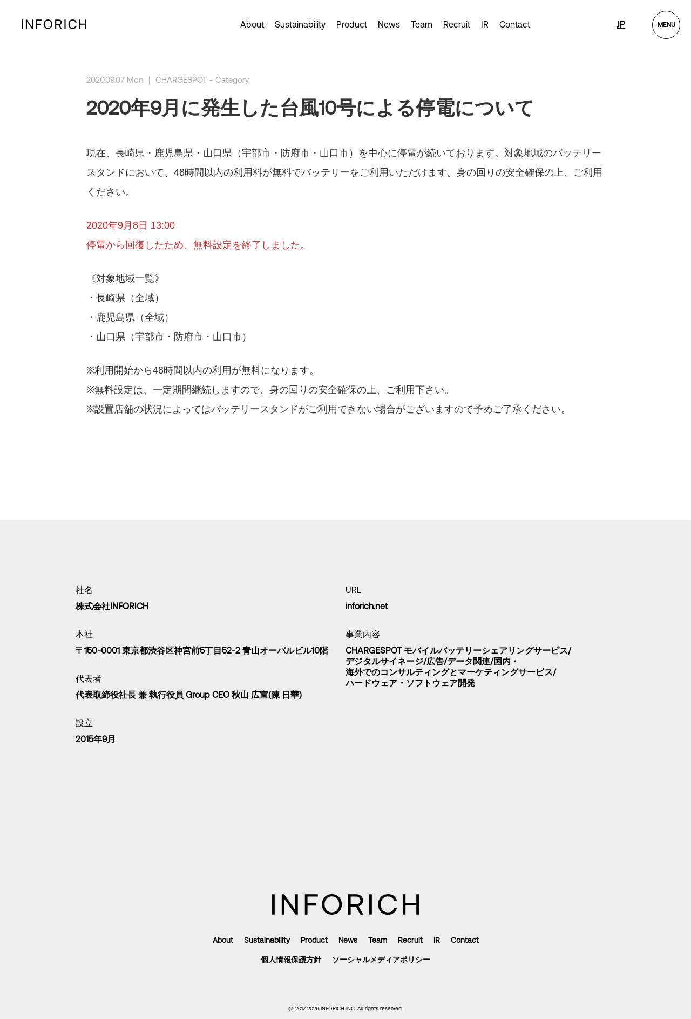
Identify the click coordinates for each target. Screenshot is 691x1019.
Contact (514, 24)
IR (485, 24)
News (389, 24)
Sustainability (300, 24)
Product (314, 940)
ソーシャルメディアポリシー (381, 959)
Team (421, 24)
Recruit (456, 24)
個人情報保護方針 (291, 959)
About (252, 24)
